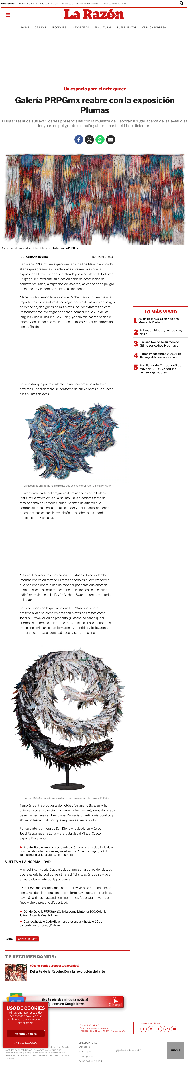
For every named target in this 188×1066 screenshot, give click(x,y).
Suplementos (126, 27)
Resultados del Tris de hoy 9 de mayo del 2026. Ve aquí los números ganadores (160, 369)
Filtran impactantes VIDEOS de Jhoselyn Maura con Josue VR (160, 355)
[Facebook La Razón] (78, 139)
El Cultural (102, 27)
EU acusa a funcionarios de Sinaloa (80, 3)
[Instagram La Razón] (159, 1029)
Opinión (40, 27)
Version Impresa (154, 27)
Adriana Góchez (37, 256)
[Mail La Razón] (110, 139)
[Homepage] (94, 14)
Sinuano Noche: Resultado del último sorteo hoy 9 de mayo (160, 343)
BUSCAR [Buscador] (175, 1050)
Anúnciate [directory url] (85, 1051)
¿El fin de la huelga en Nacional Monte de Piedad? (158, 320)
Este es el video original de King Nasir (161, 332)
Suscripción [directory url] (86, 1056)
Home (25, 27)
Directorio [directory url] (84, 1046)
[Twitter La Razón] (89, 139)
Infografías (80, 27)
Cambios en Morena (48, 3)
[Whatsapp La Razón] (100, 139)
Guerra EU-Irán (27, 3)
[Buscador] (182, 3)
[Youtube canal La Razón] (174, 1029)
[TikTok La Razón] (166, 1029)
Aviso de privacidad (25, 1042)
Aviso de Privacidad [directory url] (90, 1060)
